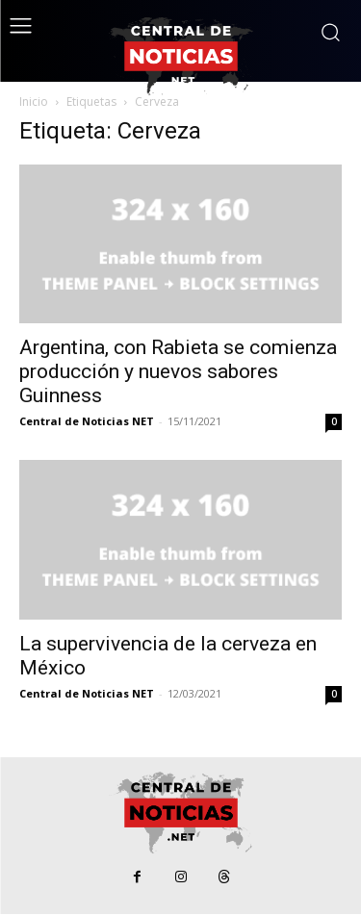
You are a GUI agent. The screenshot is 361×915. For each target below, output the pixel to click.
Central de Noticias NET (86, 421)
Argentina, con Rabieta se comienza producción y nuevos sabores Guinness (178, 371)
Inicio (33, 101)
